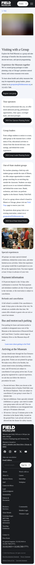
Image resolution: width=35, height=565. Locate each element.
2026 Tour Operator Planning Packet (17, 120)
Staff (4, 482)
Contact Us (6, 535)
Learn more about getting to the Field (17, 344)
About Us (5, 475)
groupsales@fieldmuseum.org (20, 84)
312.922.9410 (7, 546)
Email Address (7, 460)
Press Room (6, 538)
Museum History (8, 479)
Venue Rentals (7, 512)
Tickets (23, 3)
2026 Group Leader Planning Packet (17, 155)
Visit (3, 11)
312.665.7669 (18, 546)
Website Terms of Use (8, 560)
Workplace (22, 482)
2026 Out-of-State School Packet (16, 221)
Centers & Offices (8, 485)
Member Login (23, 510)
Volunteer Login (24, 514)
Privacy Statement (25, 556)
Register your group (9, 93)
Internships (22, 479)
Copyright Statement (21, 560)
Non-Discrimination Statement (11, 556)
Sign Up (26, 465)
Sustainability (7, 494)
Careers (21, 475)
